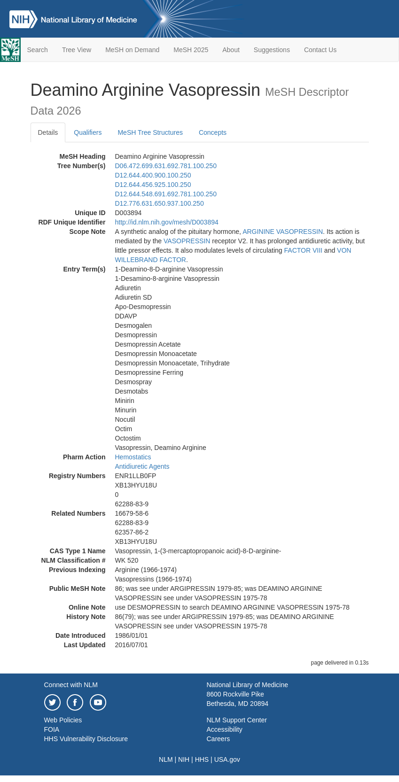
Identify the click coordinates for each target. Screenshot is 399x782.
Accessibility (225, 729)
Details (48, 132)
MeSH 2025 (190, 50)
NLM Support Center (237, 720)
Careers (218, 739)
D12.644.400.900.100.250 (153, 175)
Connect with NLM (71, 685)
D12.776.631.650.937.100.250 (159, 203)
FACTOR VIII (303, 250)
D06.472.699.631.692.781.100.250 (166, 166)
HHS (202, 759)
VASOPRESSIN (187, 241)
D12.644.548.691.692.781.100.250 (166, 194)
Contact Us (320, 50)
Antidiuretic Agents (142, 466)
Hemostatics (133, 457)
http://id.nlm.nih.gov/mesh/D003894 (167, 222)
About (231, 50)
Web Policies (63, 720)
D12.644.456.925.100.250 (153, 184)
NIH (183, 759)
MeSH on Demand (132, 50)
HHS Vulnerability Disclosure (86, 739)
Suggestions (272, 50)
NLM (166, 759)
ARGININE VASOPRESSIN (283, 231)
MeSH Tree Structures (150, 132)
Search (37, 50)
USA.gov (227, 759)
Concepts (213, 132)
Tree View (76, 50)
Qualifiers (88, 132)
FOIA (52, 729)
